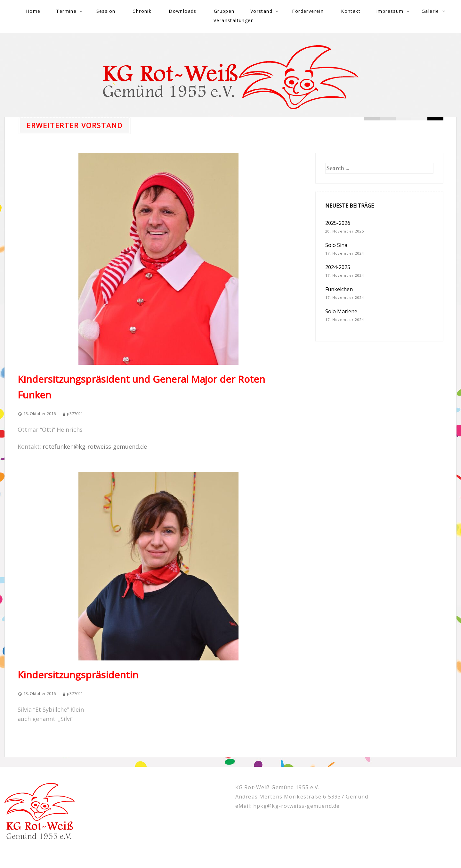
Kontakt (350, 11)
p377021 (75, 413)
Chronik (142, 11)
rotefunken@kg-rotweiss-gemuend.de (95, 446)
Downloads (183, 11)
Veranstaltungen (234, 20)
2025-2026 (337, 222)
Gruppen (224, 11)
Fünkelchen (339, 289)
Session (106, 11)
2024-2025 (337, 267)
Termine (66, 11)
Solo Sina (336, 245)
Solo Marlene (341, 311)
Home (33, 11)
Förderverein (308, 11)
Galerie (430, 11)
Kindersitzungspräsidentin (78, 674)
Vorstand (261, 11)
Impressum (390, 11)
